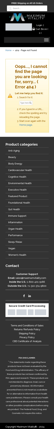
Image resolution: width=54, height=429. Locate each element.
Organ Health (15, 228)
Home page (25, 125)
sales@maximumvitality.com (31, 278)
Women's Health (17, 255)
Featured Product (17, 196)
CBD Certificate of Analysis (27, 341)
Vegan (11, 248)
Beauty (12, 157)
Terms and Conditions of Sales (27, 325)
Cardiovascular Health (20, 170)
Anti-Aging (14, 150)
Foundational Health (19, 202)
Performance (15, 235)
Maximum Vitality (27, 17)
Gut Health (14, 209)
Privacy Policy (27, 337)
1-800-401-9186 (36, 282)
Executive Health (17, 189)
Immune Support (17, 216)
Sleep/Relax (15, 242)
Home (8, 50)
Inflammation (15, 222)
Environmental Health (20, 183)
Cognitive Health (17, 176)
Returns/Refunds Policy (27, 329)
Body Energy (15, 163)
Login (39, 25)
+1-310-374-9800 (37, 286)
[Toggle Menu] (46, 40)
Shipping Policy (27, 333)
